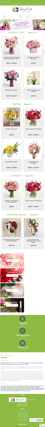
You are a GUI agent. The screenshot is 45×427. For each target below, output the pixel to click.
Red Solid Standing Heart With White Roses (11, 240)
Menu (4, 18)
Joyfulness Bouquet (11, 161)
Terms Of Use (5, 426)
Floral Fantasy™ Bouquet (33, 129)
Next (43, 51)
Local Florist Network (21, 426)
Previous (2, 51)
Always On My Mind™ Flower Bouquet (12, 201)
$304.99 (11, 245)
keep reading (4, 327)
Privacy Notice (12, 426)
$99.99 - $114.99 (33, 168)
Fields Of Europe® (11, 129)
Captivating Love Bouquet (33, 162)
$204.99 (33, 245)
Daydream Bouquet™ (11, 90)
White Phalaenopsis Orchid (33, 90)
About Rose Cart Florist (7, 325)
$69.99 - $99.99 (33, 135)
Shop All (31, 33)
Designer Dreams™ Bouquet (33, 58)
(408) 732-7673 (6, 1)
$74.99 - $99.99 (11, 168)
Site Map (29, 426)
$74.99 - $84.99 (11, 63)
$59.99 (11, 206)
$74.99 (33, 63)
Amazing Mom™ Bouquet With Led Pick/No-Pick (11, 58)
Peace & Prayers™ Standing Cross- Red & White (33, 241)
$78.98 (33, 96)
